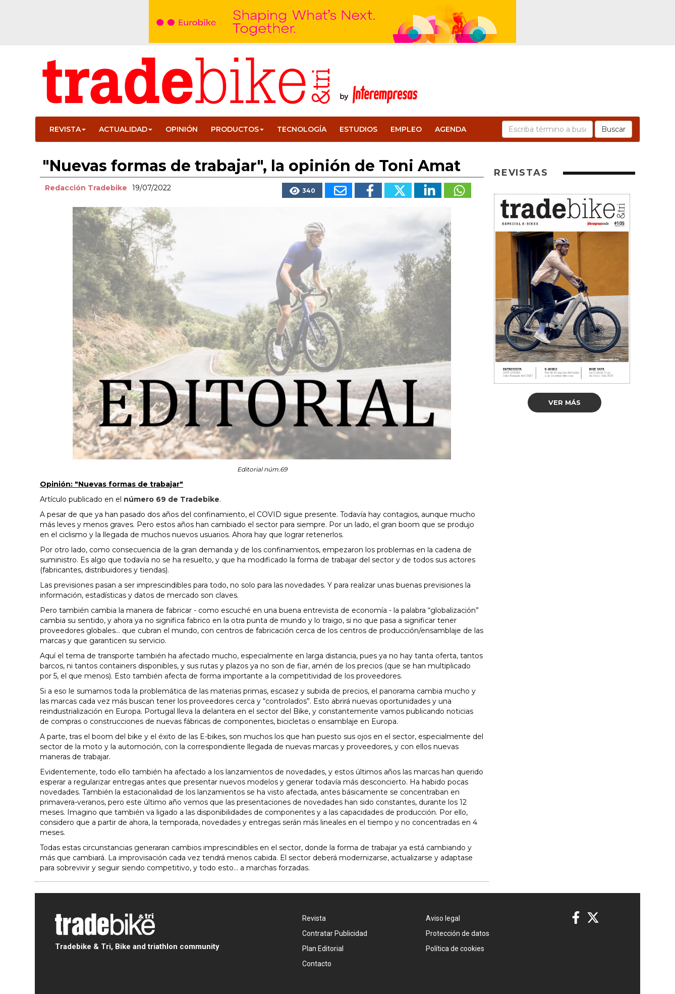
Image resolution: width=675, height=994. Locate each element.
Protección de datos (457, 933)
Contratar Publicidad (334, 933)
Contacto (316, 964)
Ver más (564, 402)
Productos (237, 129)
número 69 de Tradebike (171, 499)
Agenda (450, 129)
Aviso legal (443, 918)
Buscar (613, 129)
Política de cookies (455, 949)
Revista (67, 129)
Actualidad (125, 129)
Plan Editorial (323, 949)
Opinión (181, 129)
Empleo (406, 129)
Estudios (358, 129)
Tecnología (301, 129)
